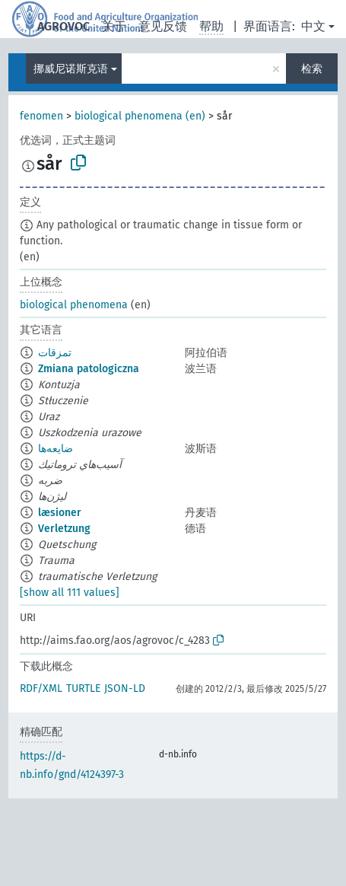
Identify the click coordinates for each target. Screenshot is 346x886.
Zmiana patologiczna (88, 368)
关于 (114, 26)
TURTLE (83, 688)
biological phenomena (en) (140, 116)
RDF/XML (41, 688)
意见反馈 (162, 26)
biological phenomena (74, 304)
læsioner (59, 512)
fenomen (41, 116)
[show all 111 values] (69, 592)
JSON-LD (124, 688)
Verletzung (64, 528)
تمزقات (54, 352)
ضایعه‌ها (55, 448)
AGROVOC (63, 26)
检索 (311, 68)
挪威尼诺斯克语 (70, 68)
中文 (313, 26)
